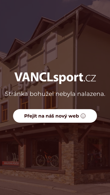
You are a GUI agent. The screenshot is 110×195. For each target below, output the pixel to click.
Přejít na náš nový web (55, 116)
